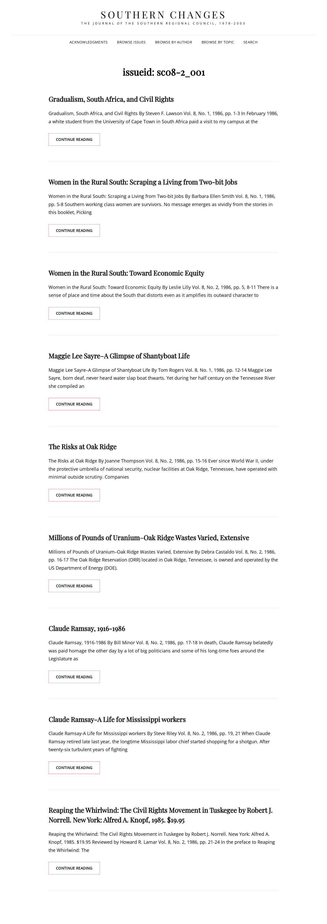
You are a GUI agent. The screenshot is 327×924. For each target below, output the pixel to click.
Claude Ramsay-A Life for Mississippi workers (117, 719)
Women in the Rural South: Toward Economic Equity (126, 272)
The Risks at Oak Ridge (82, 446)
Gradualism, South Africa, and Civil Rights (111, 99)
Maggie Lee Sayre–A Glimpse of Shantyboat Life (119, 355)
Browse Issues (131, 42)
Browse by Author (173, 42)
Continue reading (78, 141)
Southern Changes (163, 14)
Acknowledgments (88, 42)
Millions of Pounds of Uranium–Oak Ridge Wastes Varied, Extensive (149, 537)
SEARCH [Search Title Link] (250, 42)
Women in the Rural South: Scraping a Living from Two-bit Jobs (143, 181)
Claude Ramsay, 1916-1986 (87, 628)
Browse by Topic (218, 42)
